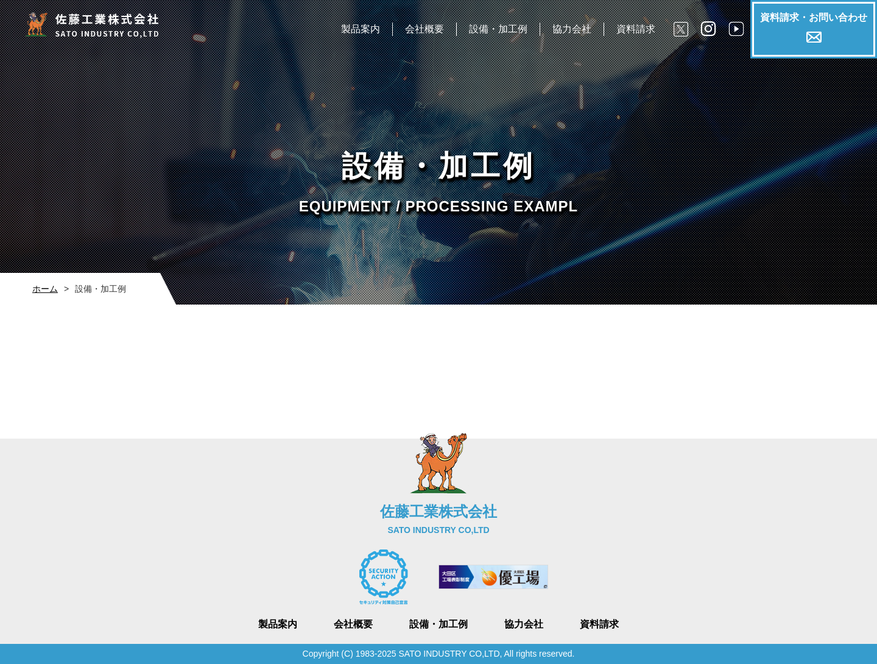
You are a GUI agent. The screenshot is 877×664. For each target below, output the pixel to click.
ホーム (45, 289)
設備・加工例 (498, 29)
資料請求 (635, 29)
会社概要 (424, 29)
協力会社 (571, 29)
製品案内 (360, 29)
